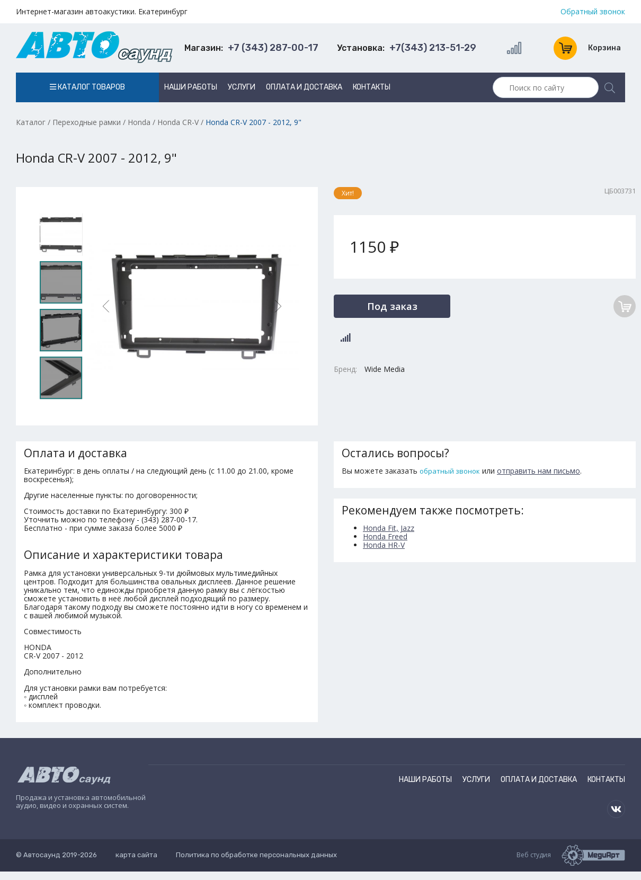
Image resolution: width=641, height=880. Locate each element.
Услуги (241, 87)
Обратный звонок (592, 11)
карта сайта (136, 855)
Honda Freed (385, 536)
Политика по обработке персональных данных (256, 855)
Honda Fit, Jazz (388, 528)
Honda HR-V (384, 545)
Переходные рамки (86, 122)
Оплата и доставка (304, 87)
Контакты (371, 87)
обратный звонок (450, 471)
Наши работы (190, 87)
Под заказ (392, 306)
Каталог (31, 122)
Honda (139, 122)
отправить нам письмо (538, 471)
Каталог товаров (87, 87)
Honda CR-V (178, 122)
